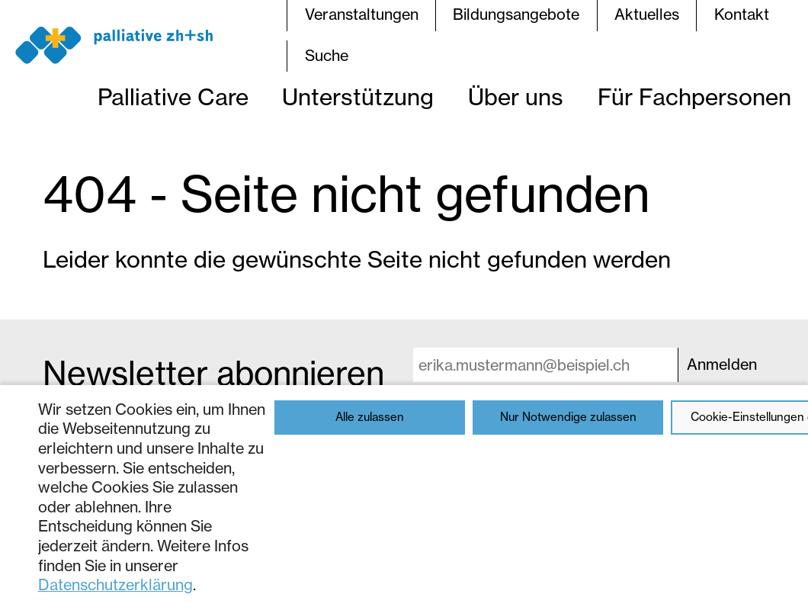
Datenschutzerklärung (115, 585)
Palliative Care (173, 97)
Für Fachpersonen (694, 97)
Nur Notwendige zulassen (568, 416)
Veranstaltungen (361, 14)
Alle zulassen (369, 416)
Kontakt (741, 14)
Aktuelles (646, 14)
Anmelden (722, 364)
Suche (326, 56)
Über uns (515, 97)
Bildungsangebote (516, 14)
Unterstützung (358, 97)
